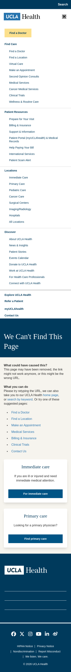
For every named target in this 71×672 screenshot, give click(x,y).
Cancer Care (16, 196)
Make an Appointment (22, 70)
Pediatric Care (17, 190)
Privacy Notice (45, 646)
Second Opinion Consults (24, 76)
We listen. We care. (36, 656)
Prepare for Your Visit (21, 119)
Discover (10, 231)
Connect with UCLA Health (25, 283)
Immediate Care (18, 177)
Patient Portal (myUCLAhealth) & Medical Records (33, 139)
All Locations (16, 221)
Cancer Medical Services (23, 89)
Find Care (11, 44)
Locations (11, 170)
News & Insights (18, 245)
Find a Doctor (17, 51)
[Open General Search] (62, 4)
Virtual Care (16, 63)
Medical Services (19, 82)
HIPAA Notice (25, 646)
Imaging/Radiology (20, 209)
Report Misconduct (49, 651)
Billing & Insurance (20, 125)
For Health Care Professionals (27, 277)
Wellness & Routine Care (24, 101)
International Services (22, 153)
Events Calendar (19, 257)
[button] (35, 295)
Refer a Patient (14, 301)
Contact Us (12, 315)
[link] (14, 634)
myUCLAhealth (14, 308)
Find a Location (18, 57)
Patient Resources (16, 111)
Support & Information (22, 131)
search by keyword (20, 399)
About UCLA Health (20, 239)
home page (50, 395)
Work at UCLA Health (21, 270)
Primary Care (17, 183)
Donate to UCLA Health (23, 264)
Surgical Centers (19, 202)
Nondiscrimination (23, 651)
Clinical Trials (17, 95)
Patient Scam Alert (20, 160)
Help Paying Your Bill (21, 147)
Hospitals (14, 215)
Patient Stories (17, 251)
